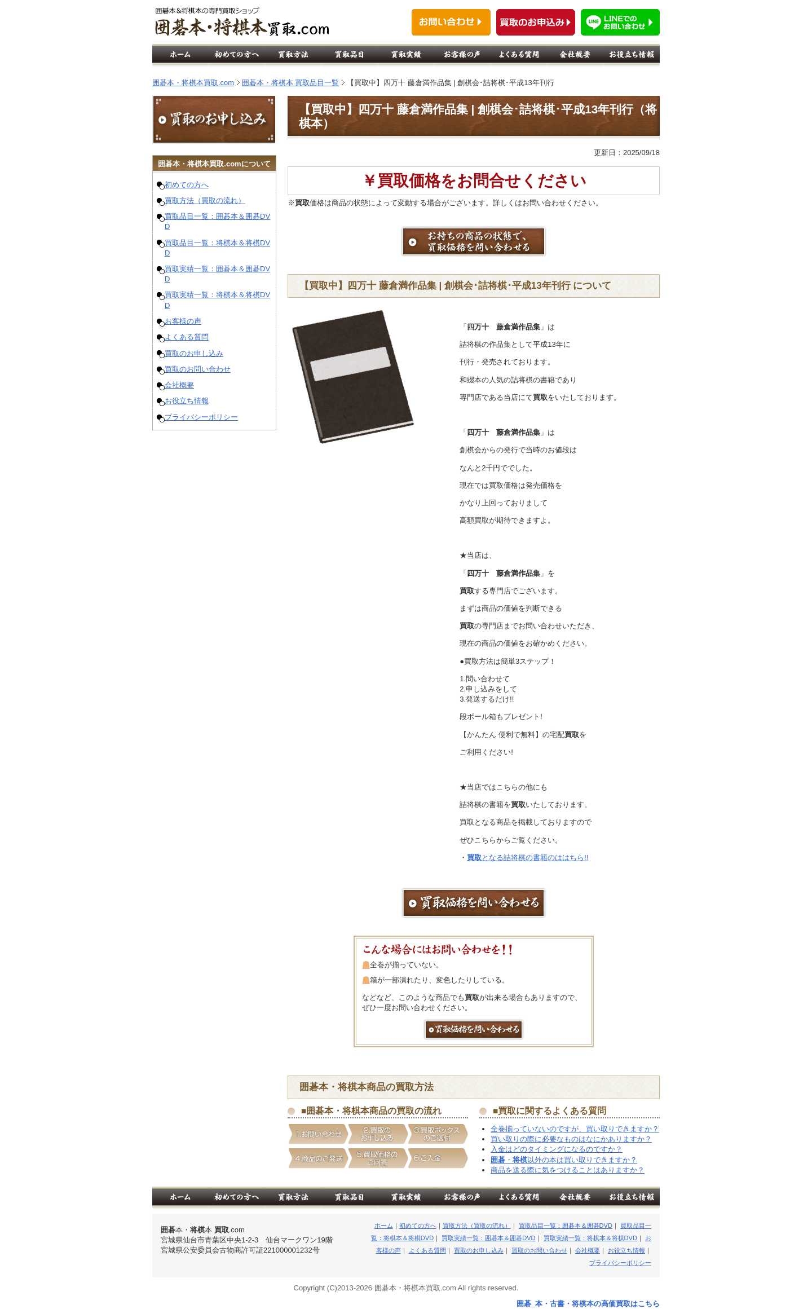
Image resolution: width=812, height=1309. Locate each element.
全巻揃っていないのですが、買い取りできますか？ (575, 1129)
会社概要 (179, 385)
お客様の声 (183, 321)
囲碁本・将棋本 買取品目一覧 (290, 82)
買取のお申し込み (194, 353)
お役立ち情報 (187, 400)
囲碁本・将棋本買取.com (193, 82)
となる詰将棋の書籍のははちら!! (527, 857)
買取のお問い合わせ (198, 369)
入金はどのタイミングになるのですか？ (557, 1149)
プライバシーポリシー (201, 417)
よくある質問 (187, 337)
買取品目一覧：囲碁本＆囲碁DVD (565, 1225)
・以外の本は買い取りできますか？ (564, 1160)
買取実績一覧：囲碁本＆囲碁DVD (488, 1238)
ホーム (383, 1225)
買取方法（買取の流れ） (205, 200)
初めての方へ (187, 184)
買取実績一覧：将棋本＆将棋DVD (590, 1238)
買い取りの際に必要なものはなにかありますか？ (571, 1139)
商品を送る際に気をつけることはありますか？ (568, 1170)
